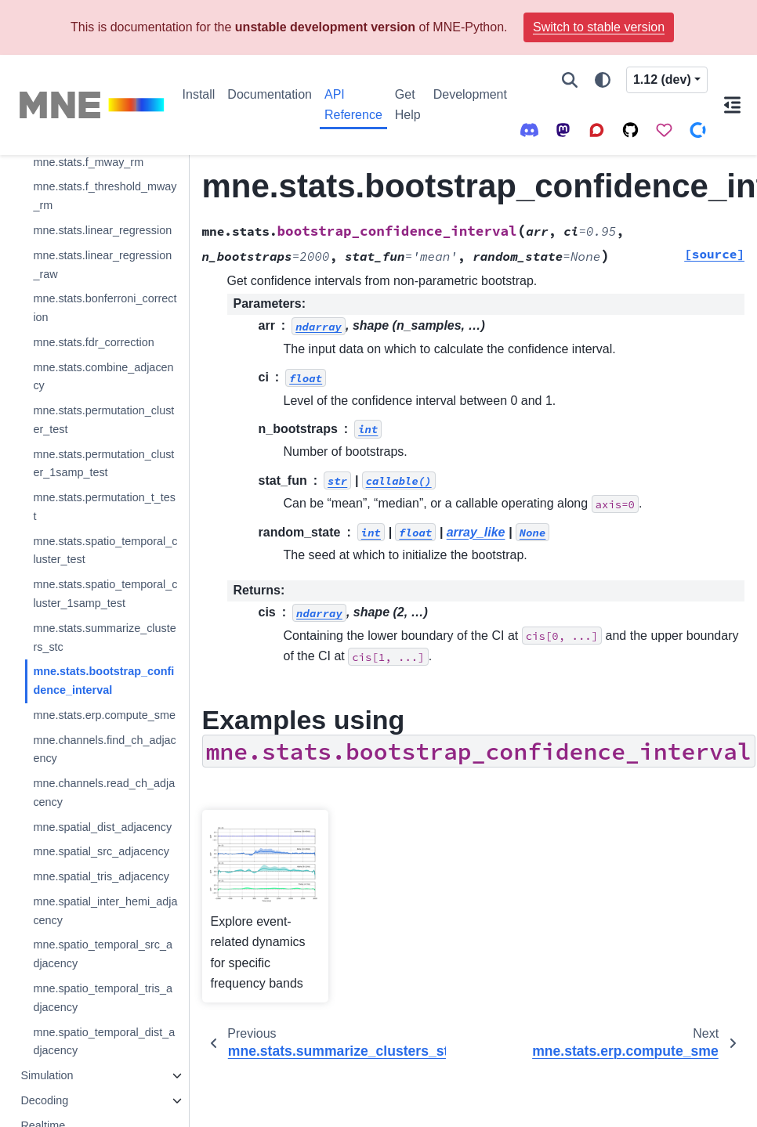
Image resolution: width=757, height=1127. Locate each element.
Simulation (46, 1075)
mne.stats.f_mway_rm (88, 162)
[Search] (569, 80)
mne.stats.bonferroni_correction (104, 307)
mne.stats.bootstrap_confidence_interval (103, 680)
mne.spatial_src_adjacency (101, 851)
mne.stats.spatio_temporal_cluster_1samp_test (105, 593)
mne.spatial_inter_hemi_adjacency (105, 911)
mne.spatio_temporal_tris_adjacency (102, 997)
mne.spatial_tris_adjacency (101, 876)
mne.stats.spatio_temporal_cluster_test (105, 550)
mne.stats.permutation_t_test (104, 506)
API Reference (353, 104)
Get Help (408, 104)
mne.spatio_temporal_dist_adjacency (104, 1041)
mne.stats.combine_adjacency (103, 376)
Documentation (269, 94)
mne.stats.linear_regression (102, 230)
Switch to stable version (599, 27)
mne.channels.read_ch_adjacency (104, 792)
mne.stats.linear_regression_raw (102, 264)
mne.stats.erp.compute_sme (104, 715)
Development (470, 94)
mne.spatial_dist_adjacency (102, 827)
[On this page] (732, 105)
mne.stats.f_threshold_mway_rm (104, 195)
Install (199, 94)
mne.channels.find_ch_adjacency (104, 749)
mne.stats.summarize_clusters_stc (104, 637)
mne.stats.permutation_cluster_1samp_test (103, 463)
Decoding (44, 1100)
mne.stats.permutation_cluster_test (103, 419)
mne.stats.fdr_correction (93, 342)
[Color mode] (602, 80)
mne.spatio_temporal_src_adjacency (102, 954)
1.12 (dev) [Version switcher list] (662, 79)
